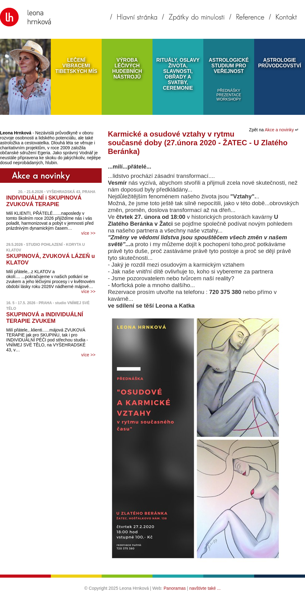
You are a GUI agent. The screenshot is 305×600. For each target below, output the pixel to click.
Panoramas (175, 588)
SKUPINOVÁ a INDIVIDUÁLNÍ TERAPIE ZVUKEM (44, 317)
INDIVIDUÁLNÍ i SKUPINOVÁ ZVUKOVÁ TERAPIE (44, 201)
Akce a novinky (280, 129)
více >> (88, 233)
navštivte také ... (205, 588)
